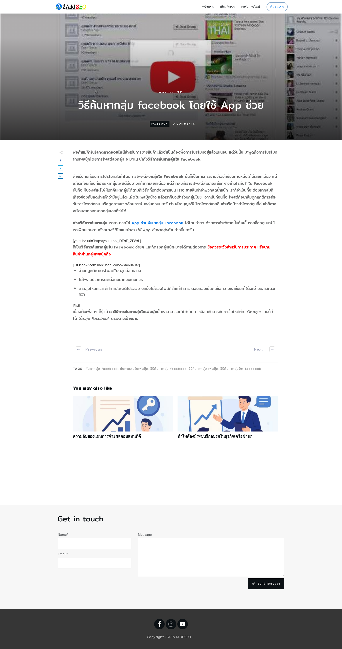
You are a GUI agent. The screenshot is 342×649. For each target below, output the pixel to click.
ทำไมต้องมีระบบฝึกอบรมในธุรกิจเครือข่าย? (228, 419)
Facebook (159, 124)
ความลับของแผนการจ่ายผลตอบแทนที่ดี (123, 419)
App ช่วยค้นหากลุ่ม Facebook (157, 223)
